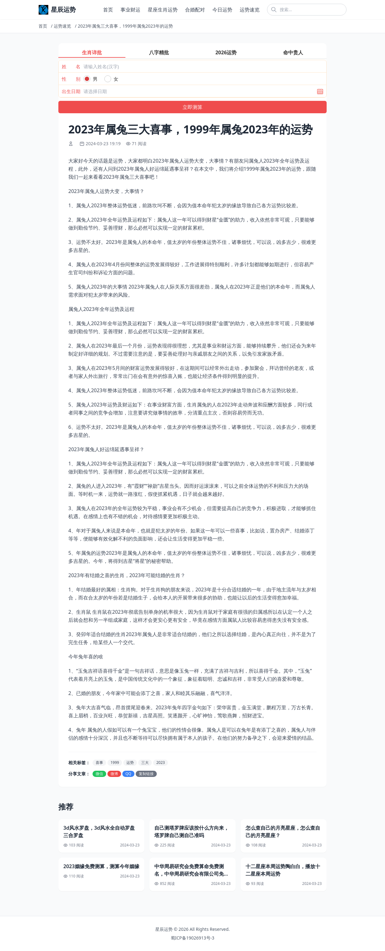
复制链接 (146, 773)
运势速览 (250, 9)
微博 (114, 773)
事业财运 (130, 9)
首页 (108, 9)
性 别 (71, 79)
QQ (128, 773)
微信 (99, 773)
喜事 (99, 762)
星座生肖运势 (163, 9)
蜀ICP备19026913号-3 (193, 938)
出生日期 (71, 91)
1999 (115, 762)
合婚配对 (195, 9)
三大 (145, 762)
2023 (160, 762)
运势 (130, 762)
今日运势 (222, 9)
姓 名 (71, 66)
